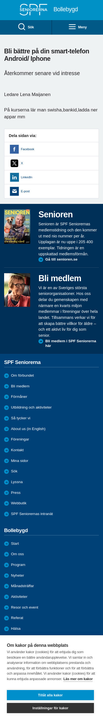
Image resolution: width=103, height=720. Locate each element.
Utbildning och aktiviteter (31, 407)
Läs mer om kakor (78, 679)
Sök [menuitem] (26, 27)
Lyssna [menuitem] (17, 482)
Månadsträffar (22, 586)
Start (15, 543)
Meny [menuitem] (77, 27)
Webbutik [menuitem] (18, 503)
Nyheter (17, 575)
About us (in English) (28, 429)
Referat (17, 618)
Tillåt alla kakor (50, 695)
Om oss (17, 554)
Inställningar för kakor (50, 708)
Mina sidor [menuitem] (19, 461)
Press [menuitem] (16, 493)
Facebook (27, 149)
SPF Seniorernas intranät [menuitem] (32, 514)
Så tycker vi (20, 418)
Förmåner (19, 397)
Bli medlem (20, 386)
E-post (25, 191)
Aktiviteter (19, 597)
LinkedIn (26, 177)
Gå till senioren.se (61, 259)
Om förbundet (22, 375)
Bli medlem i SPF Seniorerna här (70, 343)
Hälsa (16, 628)
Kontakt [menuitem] (17, 450)
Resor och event (24, 607)
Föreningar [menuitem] (20, 439)
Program (18, 565)
